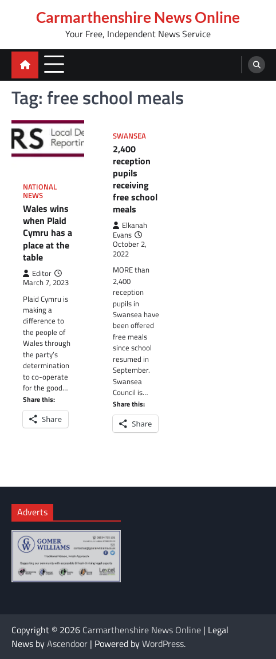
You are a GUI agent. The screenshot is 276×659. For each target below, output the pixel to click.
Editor (37, 273)
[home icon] (24, 65)
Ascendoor (67, 643)
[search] (256, 64)
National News (40, 191)
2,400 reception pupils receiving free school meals (135, 179)
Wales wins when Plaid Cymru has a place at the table (47, 233)
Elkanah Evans (130, 230)
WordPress (163, 643)
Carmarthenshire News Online (138, 17)
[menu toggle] (54, 64)
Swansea (129, 136)
